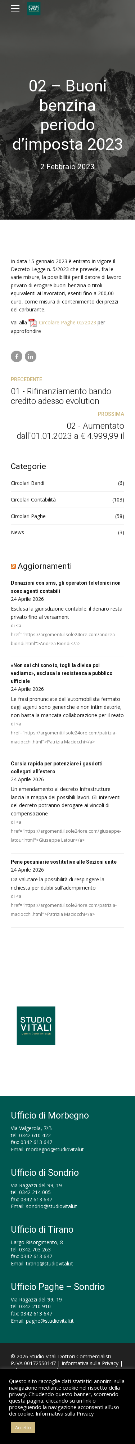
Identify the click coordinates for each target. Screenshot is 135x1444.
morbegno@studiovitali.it (55, 1149)
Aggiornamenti (45, 566)
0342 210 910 (35, 1306)
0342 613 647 (36, 1142)
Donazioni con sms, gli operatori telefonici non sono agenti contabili (67, 587)
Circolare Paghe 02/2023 (67, 322)
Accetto (23, 1427)
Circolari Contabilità (33, 499)
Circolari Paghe (28, 516)
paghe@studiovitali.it (50, 1320)
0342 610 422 (35, 1135)
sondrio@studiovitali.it (51, 1206)
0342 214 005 (35, 1192)
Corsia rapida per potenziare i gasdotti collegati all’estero (57, 767)
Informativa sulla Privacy (90, 1363)
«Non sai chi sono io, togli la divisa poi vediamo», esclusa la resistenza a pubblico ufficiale (62, 673)
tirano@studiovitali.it (49, 1263)
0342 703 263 (35, 1249)
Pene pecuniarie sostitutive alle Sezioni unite (64, 862)
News (17, 532)
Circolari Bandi (27, 483)
